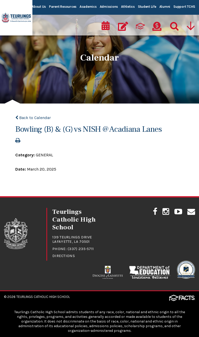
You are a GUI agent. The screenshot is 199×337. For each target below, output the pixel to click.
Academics (88, 7)
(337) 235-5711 (81, 248)
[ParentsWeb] (140, 25)
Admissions (109, 7)
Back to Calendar (33, 117)
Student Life (147, 7)
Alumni (164, 7)
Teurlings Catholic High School (43, 297)
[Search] (174, 25)
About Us (39, 7)
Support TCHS (184, 7)
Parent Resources (62, 7)
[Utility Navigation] (191, 25)
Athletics (128, 7)
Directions (63, 255)
